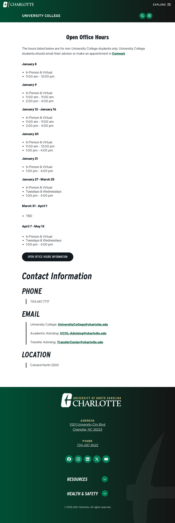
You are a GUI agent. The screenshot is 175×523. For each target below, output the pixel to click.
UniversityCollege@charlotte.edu (83, 324)
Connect (118, 53)
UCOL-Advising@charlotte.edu (83, 333)
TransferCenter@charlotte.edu (80, 342)
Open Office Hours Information (48, 257)
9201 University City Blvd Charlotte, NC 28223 (87, 427)
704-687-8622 (87, 445)
